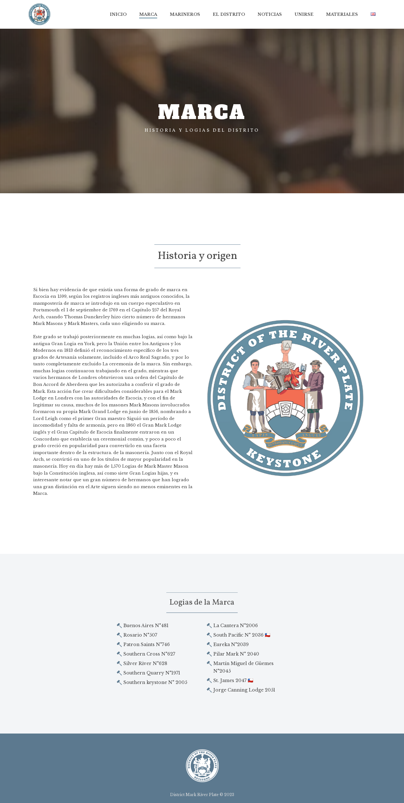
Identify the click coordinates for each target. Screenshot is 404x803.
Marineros (185, 14)
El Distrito (229, 14)
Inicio (118, 14)
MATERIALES (342, 14)
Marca (148, 14)
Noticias (270, 14)
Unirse (303, 14)
